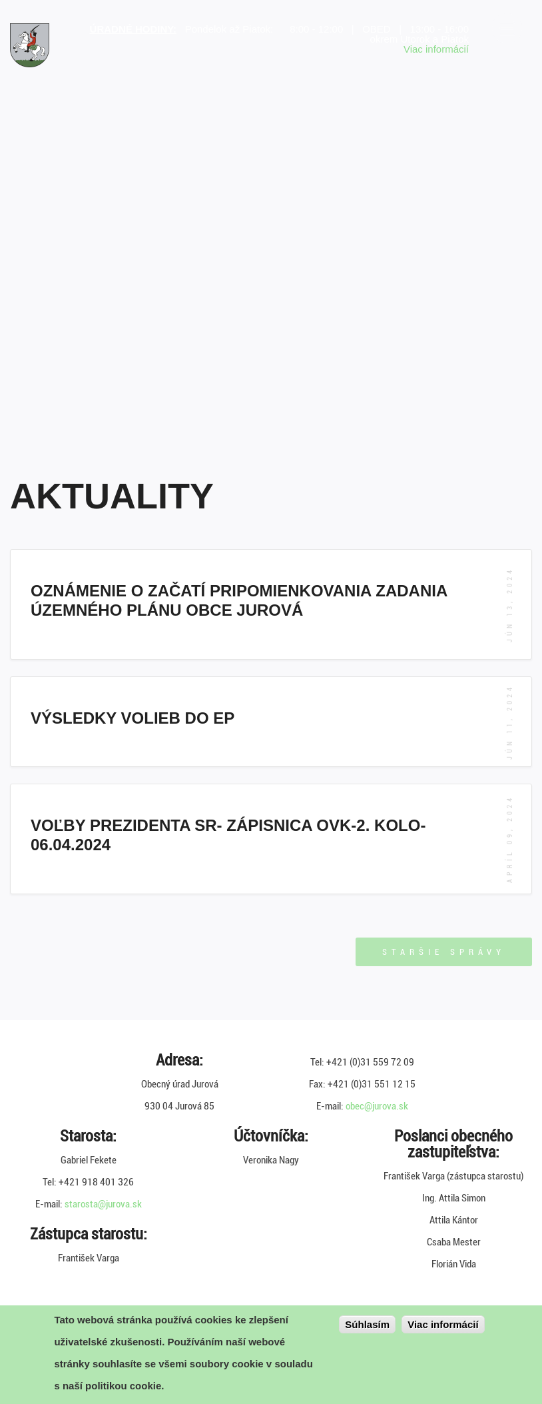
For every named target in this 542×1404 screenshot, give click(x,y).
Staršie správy (443, 952)
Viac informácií (436, 49)
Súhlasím (367, 1324)
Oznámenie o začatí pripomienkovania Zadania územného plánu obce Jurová (239, 600)
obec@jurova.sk (377, 1106)
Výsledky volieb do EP (132, 718)
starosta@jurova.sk (103, 1204)
